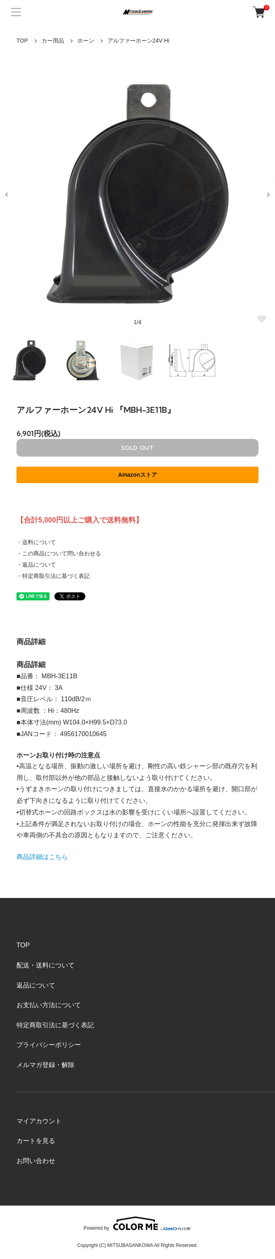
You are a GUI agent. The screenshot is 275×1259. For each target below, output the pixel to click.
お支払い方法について (49, 1005)
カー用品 (52, 40)
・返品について (36, 564)
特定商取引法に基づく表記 (55, 1025)
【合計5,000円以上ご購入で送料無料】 (80, 520)
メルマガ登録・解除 (45, 1064)
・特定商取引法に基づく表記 (53, 576)
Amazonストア (137, 474)
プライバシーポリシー (49, 1044)
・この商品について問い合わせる (59, 553)
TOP (22, 40)
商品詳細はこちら (42, 856)
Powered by (138, 1223)
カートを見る (36, 1140)
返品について (36, 985)
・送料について (36, 542)
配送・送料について (45, 965)
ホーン (85, 40)
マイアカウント (39, 1121)
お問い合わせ (36, 1160)
